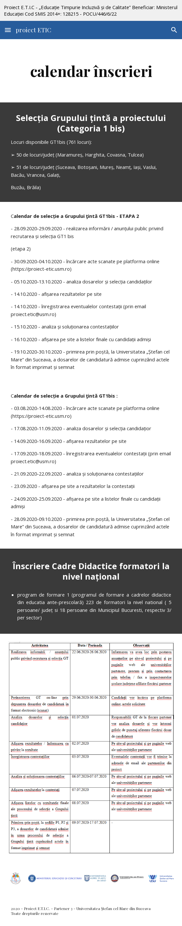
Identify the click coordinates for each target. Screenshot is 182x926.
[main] (91, 70)
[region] (91, 10)
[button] (8, 30)
